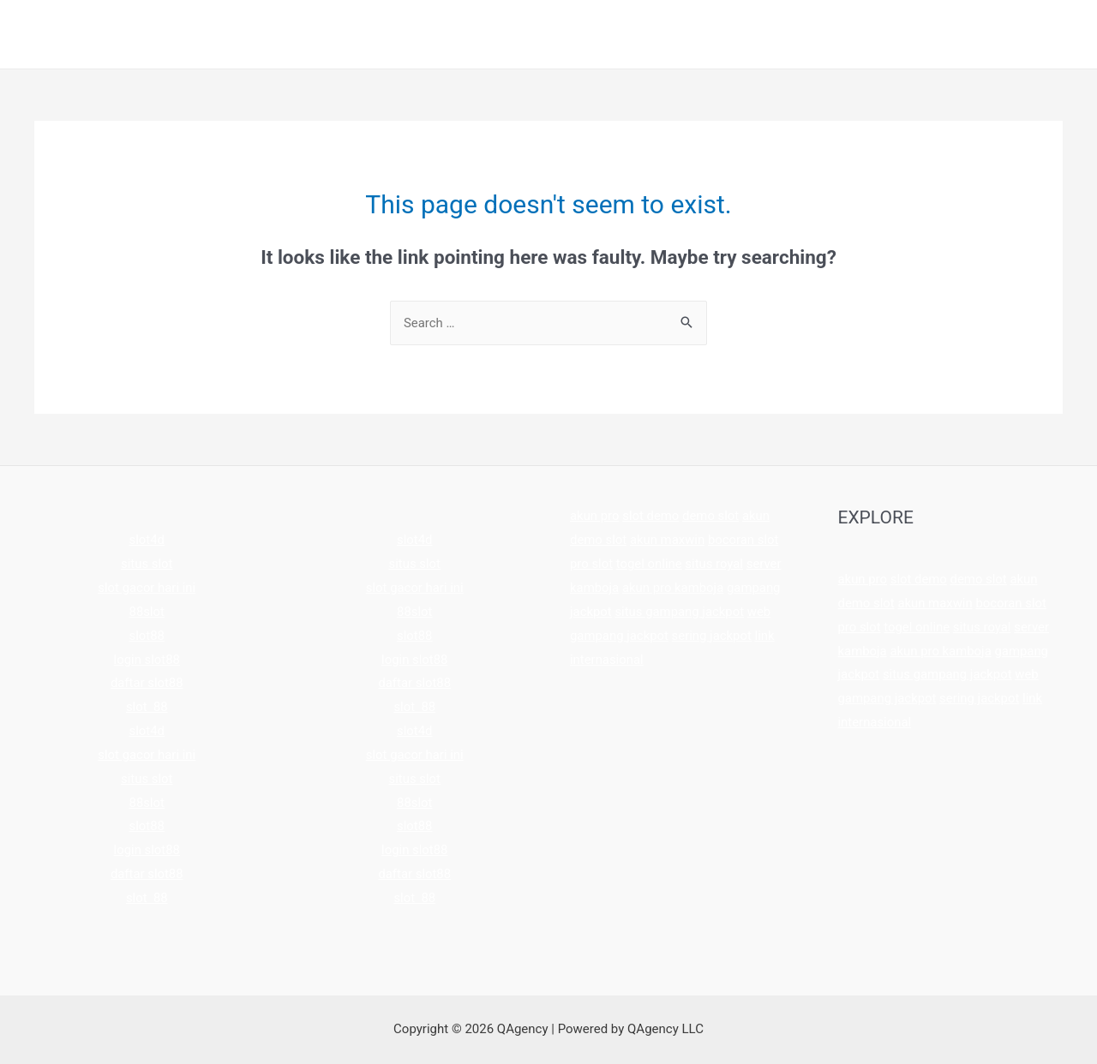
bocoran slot (744, 539)
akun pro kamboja (673, 587)
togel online (649, 563)
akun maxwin (667, 539)
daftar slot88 (147, 682)
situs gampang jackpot (680, 611)
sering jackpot (713, 635)
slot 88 (147, 706)
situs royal (715, 563)
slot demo (651, 515)
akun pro (595, 515)
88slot (147, 611)
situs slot (147, 563)
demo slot (711, 515)
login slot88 (146, 659)
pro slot (592, 563)
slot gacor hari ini (147, 587)
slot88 (147, 635)
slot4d (147, 539)
